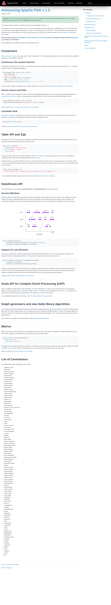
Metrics (86, 45)
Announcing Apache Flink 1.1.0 (25, 10)
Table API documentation (47, 176)
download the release (25, 37)
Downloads (79, 3)
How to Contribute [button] (59, 3)
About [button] (24, 3)
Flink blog (32, 176)
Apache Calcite (35, 158)
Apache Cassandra (9, 115)
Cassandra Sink (90, 21)
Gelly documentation (43, 318)
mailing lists (74, 37)
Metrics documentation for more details (21, 351)
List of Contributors (89, 48)
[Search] (97, 3)
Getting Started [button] (34, 3)
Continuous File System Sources (95, 16)
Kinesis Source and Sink (93, 18)
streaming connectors (10, 56)
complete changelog (68, 32)
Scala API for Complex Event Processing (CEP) (96, 36)
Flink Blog (70, 3)
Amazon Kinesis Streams (8, 96)
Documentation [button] (46, 3)
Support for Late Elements (93, 33)
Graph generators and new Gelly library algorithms (95, 41)
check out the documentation (44, 37)
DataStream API (89, 27)
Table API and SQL (89, 24)
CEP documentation (46, 296)
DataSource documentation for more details (60, 86)
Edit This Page (6, 567)
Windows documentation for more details (21, 275)
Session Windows (91, 30)
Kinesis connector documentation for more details (24, 107)
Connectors (87, 13)
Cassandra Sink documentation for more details (23, 126)
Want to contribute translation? (10, 564)
